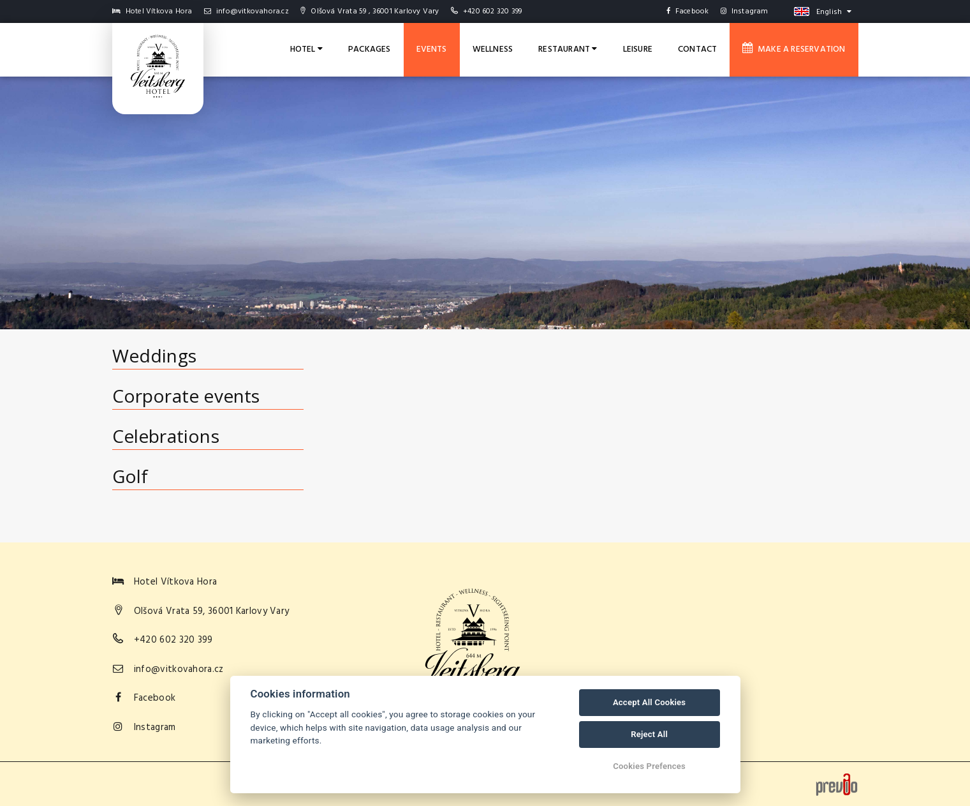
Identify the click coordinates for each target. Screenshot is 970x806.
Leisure (637, 49)
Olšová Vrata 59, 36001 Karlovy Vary (212, 611)
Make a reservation (793, 49)
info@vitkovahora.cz (246, 11)
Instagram (744, 11)
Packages (369, 49)
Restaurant (567, 49)
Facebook (687, 11)
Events (431, 49)
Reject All (649, 734)
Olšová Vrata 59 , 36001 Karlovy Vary (369, 11)
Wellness (493, 49)
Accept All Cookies (649, 702)
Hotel (306, 49)
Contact (697, 49)
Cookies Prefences (649, 766)
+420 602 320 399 (492, 11)
